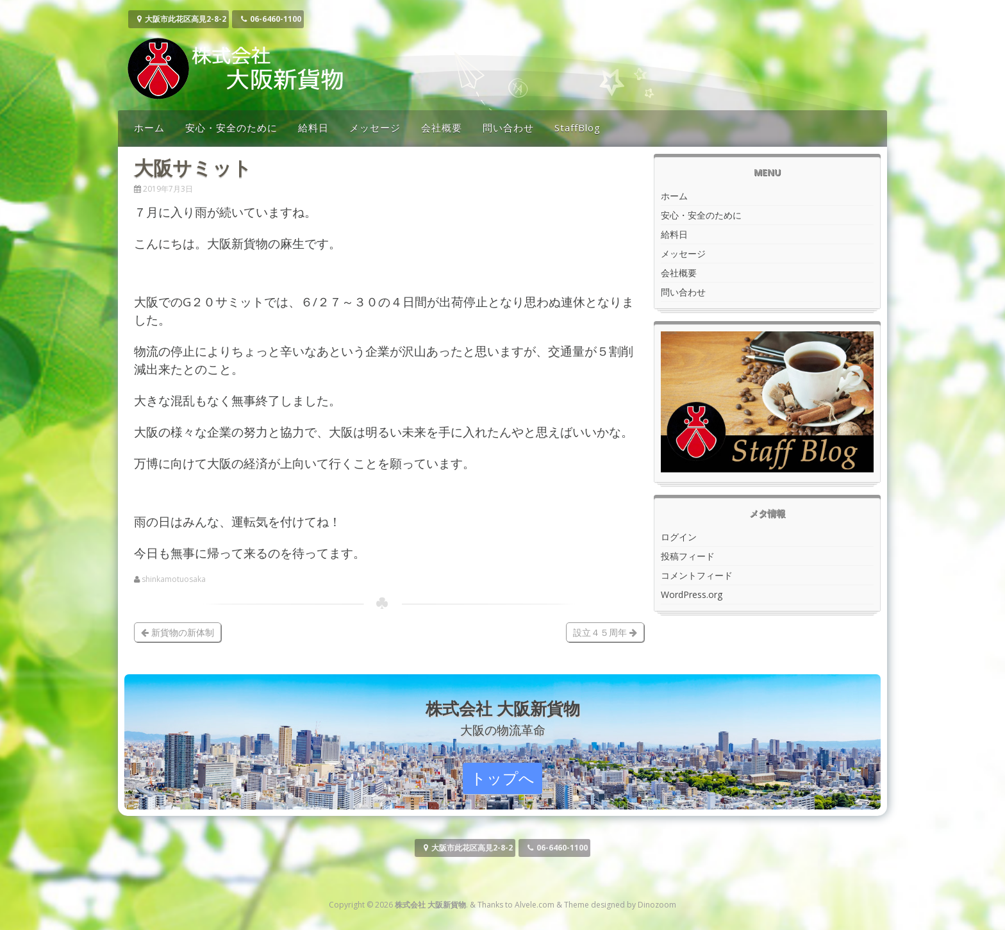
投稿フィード (688, 556)
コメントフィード (697, 575)
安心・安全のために (231, 127)
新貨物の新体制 (177, 632)
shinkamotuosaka (174, 579)
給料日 (313, 127)
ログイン (679, 537)
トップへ (502, 777)
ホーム (149, 127)
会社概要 (441, 127)
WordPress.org (691, 594)
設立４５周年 (605, 632)
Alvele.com (534, 904)
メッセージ (375, 127)
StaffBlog (577, 127)
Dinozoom (657, 904)
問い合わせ (508, 127)
